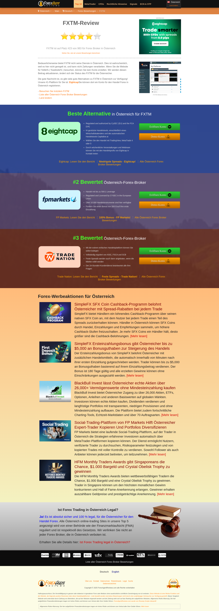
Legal (125, 581)
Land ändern (173, 5)
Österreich (45, 11)
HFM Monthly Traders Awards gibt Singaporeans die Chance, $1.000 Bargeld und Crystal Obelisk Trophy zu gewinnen (122, 467)
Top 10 (78, 4)
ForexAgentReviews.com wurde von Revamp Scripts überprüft (135, 601)
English (115, 572)
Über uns (88, 581)
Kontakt (96, 581)
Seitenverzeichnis (109, 584)
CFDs (101, 4)
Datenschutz (105, 581)
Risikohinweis (116, 581)
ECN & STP (145, 4)
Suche (130, 581)
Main (57, 11)
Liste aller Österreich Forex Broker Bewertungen (63, 94)
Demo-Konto (164, 135)
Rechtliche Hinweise (117, 4)
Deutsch (68, 11)
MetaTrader (90, 4)
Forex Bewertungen (87, 11)
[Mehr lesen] (138, 336)
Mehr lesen (145, 606)
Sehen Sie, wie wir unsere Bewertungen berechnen (81, 53)
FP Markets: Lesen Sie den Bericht (75, 223)
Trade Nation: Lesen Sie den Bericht (77, 282)
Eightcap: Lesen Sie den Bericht (77, 167)
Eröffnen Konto (164, 127)
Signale (133, 4)
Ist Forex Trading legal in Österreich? (96, 539)
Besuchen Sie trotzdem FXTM (54, 91)
